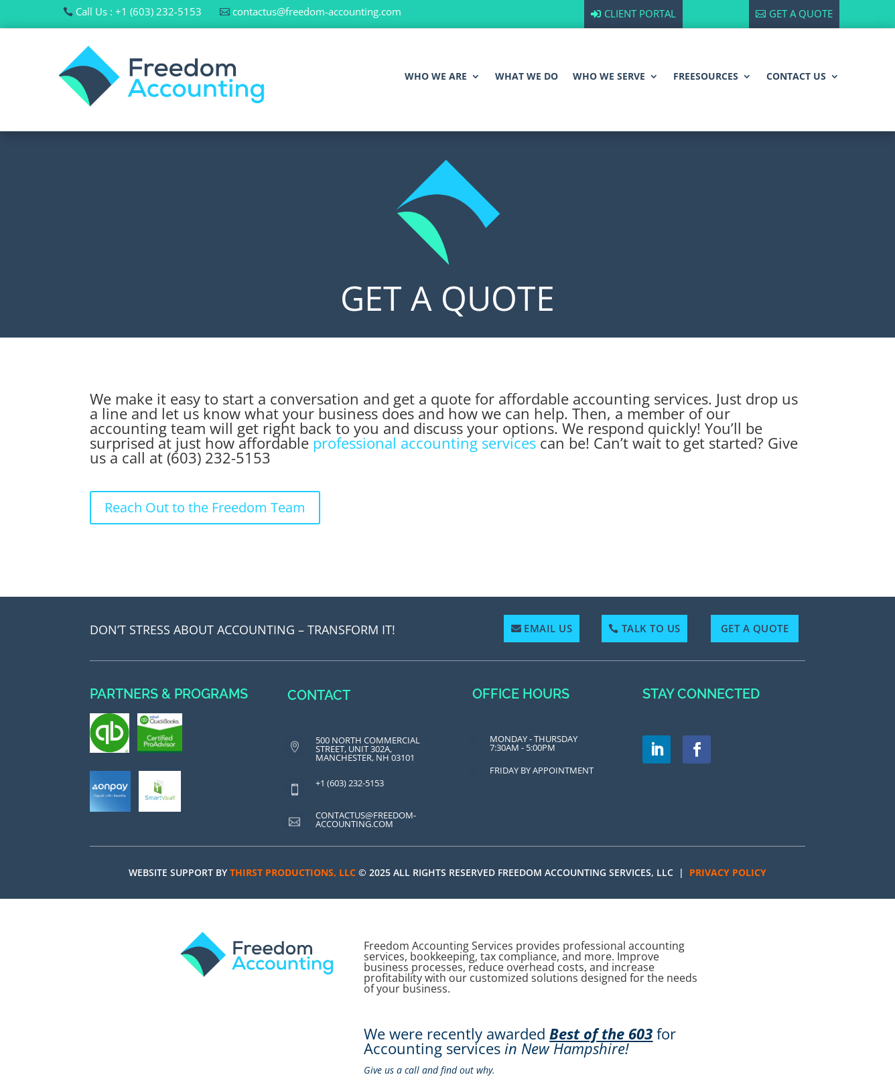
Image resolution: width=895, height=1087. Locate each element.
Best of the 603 (600, 1033)
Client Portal (640, 13)
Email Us (548, 628)
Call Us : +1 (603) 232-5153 (139, 11)
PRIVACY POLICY (727, 872)
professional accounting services (424, 443)
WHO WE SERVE (609, 76)
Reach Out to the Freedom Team (205, 507)
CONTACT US (796, 76)
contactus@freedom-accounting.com (316, 11)
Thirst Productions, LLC (293, 872)
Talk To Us (651, 628)
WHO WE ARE (436, 76)
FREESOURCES (705, 76)
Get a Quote (801, 13)
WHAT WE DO (526, 76)
